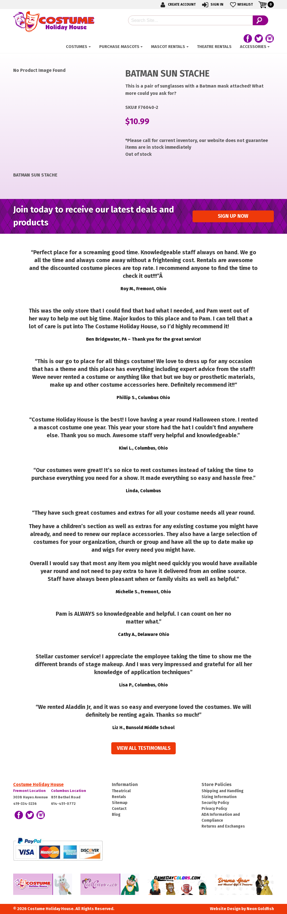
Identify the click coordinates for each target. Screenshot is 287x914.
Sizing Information (219, 796)
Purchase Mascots (119, 46)
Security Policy (215, 802)
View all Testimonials (143, 748)
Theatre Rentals (214, 46)
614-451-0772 (63, 803)
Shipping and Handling (223, 791)
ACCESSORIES (253, 46)
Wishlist (241, 4)
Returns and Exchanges (223, 826)
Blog (116, 814)
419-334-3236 (25, 803)
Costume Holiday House (38, 784)
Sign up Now (233, 216)
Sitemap (120, 802)
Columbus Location (68, 791)
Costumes (76, 46)
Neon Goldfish (260, 908)
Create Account (177, 4)
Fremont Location (29, 791)
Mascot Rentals (168, 46)
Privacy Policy (214, 808)
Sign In (212, 4)
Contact (119, 808)
